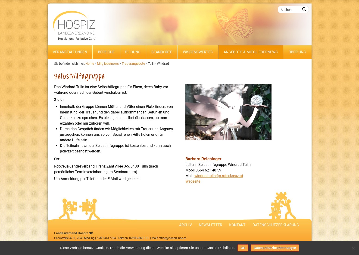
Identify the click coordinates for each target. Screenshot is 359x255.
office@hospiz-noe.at (172, 238)
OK (242, 248)
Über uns (297, 52)
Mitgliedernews (108, 63)
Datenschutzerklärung (276, 225)
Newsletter (210, 225)
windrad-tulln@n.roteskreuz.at (218, 176)
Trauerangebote (133, 63)
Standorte (161, 52)
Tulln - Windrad (158, 63)
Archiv (185, 225)
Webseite (192, 181)
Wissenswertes (198, 52)
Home (89, 63)
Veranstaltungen (70, 52)
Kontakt (237, 225)
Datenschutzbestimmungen (275, 248)
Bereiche (106, 52)
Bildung (132, 52)
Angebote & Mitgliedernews (251, 52)
